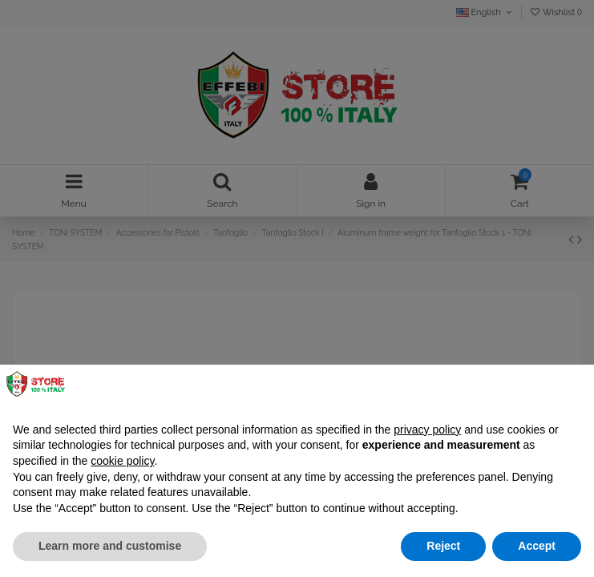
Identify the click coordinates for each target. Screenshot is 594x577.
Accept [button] (537, 545)
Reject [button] (443, 545)
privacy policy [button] (427, 429)
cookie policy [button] (122, 460)
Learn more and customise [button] (109, 545)
